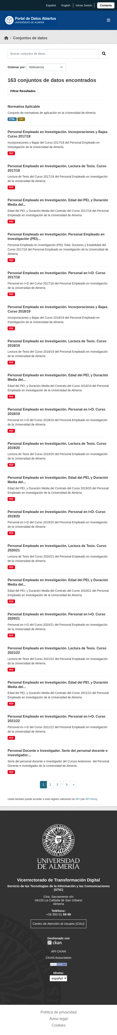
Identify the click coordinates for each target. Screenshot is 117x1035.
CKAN (54, 942)
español (51, 5)
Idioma (58, 973)
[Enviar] (103, 53)
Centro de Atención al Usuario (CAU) (58, 923)
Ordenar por (16, 67)
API (77, 799)
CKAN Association (58, 957)
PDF (11, 153)
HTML (12, 119)
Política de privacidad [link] (58, 1012)
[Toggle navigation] (108, 20)
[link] (105, 5)
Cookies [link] (58, 1025)
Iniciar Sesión (84, 5)
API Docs (90, 799)
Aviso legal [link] (58, 1019)
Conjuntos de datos (30, 38)
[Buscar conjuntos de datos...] (53, 53)
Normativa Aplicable (24, 106)
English (66, 5)
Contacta (106, 5)
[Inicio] (6, 38)
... (62, 783)
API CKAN (58, 951)
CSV (21, 119)
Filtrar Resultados (22, 91)
